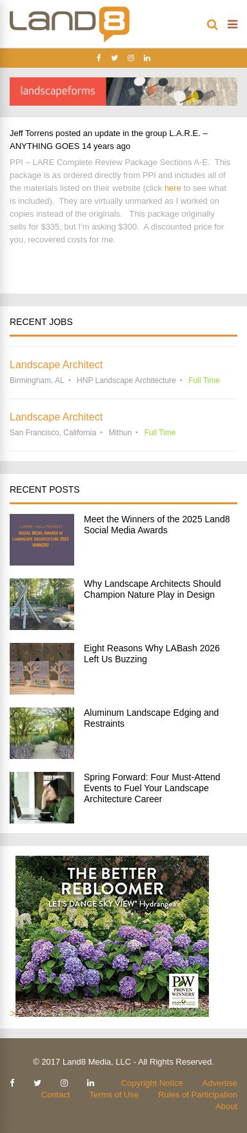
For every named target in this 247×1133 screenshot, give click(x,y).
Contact (55, 1094)
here (172, 188)
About (226, 1106)
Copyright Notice (152, 1083)
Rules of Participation (197, 1094)
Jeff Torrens (31, 133)
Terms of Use (114, 1094)
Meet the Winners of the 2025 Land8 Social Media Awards (157, 524)
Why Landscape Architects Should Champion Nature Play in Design (152, 589)
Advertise (220, 1083)
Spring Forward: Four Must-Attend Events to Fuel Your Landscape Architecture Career (152, 788)
